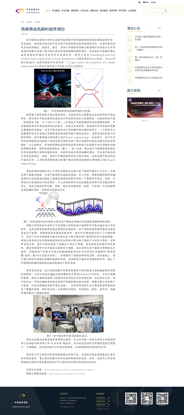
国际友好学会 (100, 401)
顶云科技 (106, 409)
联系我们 (64, 394)
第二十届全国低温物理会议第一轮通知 (148, 48)
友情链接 (100, 394)
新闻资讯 (29, 22)
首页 (22, 22)
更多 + (160, 28)
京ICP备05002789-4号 (67, 407)
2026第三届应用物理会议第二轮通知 (148, 38)
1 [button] (142, 120)
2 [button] (145, 120)
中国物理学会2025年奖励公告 (148, 78)
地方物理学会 (100, 398)
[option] (145, 108)
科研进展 (37, 22)
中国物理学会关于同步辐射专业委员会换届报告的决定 (148, 68)
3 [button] (147, 120)
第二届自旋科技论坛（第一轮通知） (148, 58)
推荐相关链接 (100, 404)
